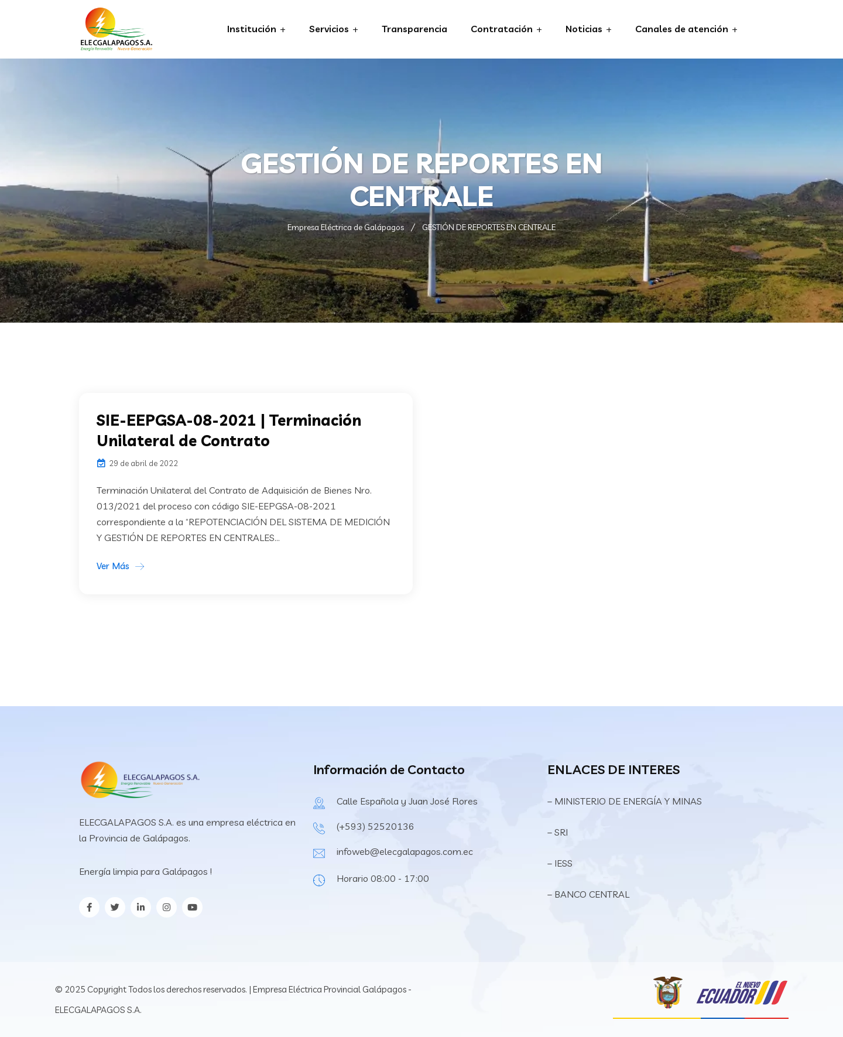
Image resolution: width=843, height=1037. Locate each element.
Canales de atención (681, 29)
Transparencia (414, 29)
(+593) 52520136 (375, 826)
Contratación (502, 29)
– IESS (560, 863)
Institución (251, 29)
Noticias (584, 29)
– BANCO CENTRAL (588, 894)
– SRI (557, 832)
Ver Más (113, 565)
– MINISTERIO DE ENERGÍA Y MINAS (625, 801)
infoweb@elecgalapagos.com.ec (405, 851)
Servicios (329, 29)
